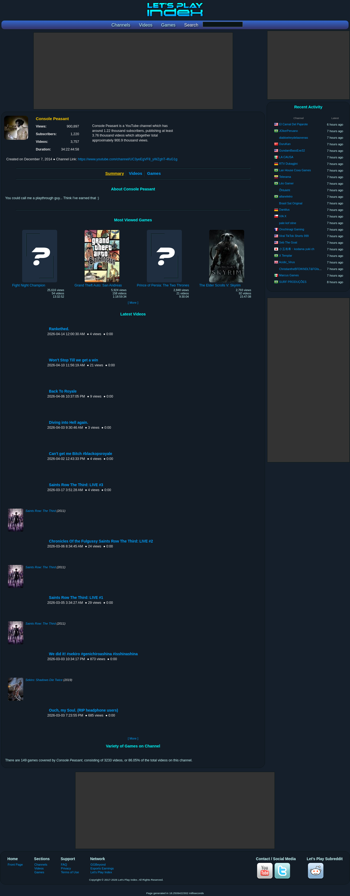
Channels (40, 864)
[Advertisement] (133, 71)
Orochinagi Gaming (291, 229)
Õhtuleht (284, 190)
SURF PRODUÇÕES (293, 281)
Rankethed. (59, 329)
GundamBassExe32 (292, 150)
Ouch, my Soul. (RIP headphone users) (83, 710)
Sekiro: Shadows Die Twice (44, 680)
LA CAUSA (286, 157)
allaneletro (286, 196)
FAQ (64, 864)
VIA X (283, 216)
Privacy (66, 868)
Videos (135, 173)
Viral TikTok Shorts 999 (294, 235)
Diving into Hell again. (68, 423)
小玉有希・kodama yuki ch (296, 249)
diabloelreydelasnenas (293, 137)
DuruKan (285, 144)
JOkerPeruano (288, 130)
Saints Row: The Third (40, 510)
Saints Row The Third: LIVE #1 (76, 598)
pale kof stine (287, 223)
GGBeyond (98, 864)
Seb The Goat (288, 242)
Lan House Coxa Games (295, 170)
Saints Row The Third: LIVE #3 (76, 485)
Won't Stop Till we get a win (73, 360)
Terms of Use (70, 872)
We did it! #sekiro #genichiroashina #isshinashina (93, 654)
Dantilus (284, 209)
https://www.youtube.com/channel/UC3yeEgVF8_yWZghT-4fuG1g (127, 159)
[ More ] (133, 302)
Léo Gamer (286, 183)
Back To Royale (63, 391)
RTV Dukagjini (288, 163)
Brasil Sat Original (290, 203)
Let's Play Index (101, 872)
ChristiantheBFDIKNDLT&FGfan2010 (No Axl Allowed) (314, 269)
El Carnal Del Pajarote (293, 124)
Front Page (15, 864)
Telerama (285, 176)
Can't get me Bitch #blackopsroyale (80, 454)
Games (154, 173)
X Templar (285, 255)
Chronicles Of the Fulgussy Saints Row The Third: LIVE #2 (101, 541)
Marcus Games (289, 275)
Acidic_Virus (287, 262)
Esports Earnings (102, 868)
